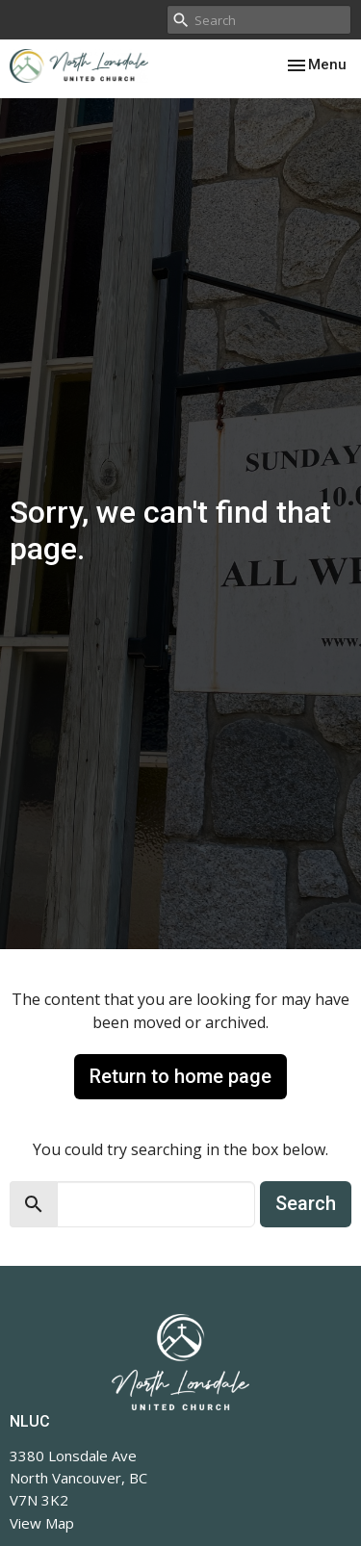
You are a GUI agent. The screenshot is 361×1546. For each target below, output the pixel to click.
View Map (42, 1523)
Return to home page (180, 1076)
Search (305, 1203)
